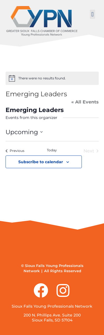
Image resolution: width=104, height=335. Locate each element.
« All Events (85, 102)
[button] (92, 14)
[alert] (52, 78)
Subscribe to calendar (40, 161)
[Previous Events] (15, 151)
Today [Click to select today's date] (52, 150)
